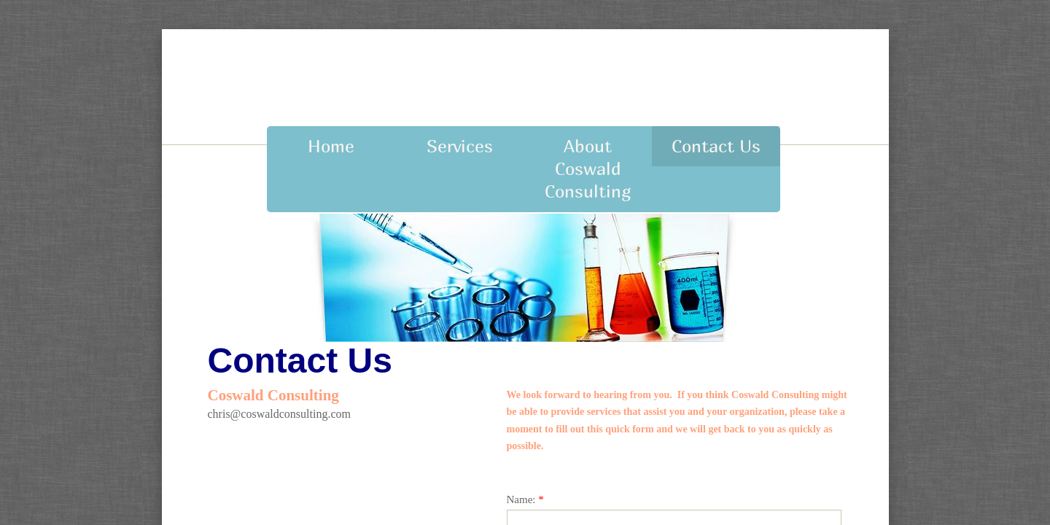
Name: (525, 499)
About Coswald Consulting (588, 168)
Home (331, 146)
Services (460, 146)
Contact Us (716, 146)
